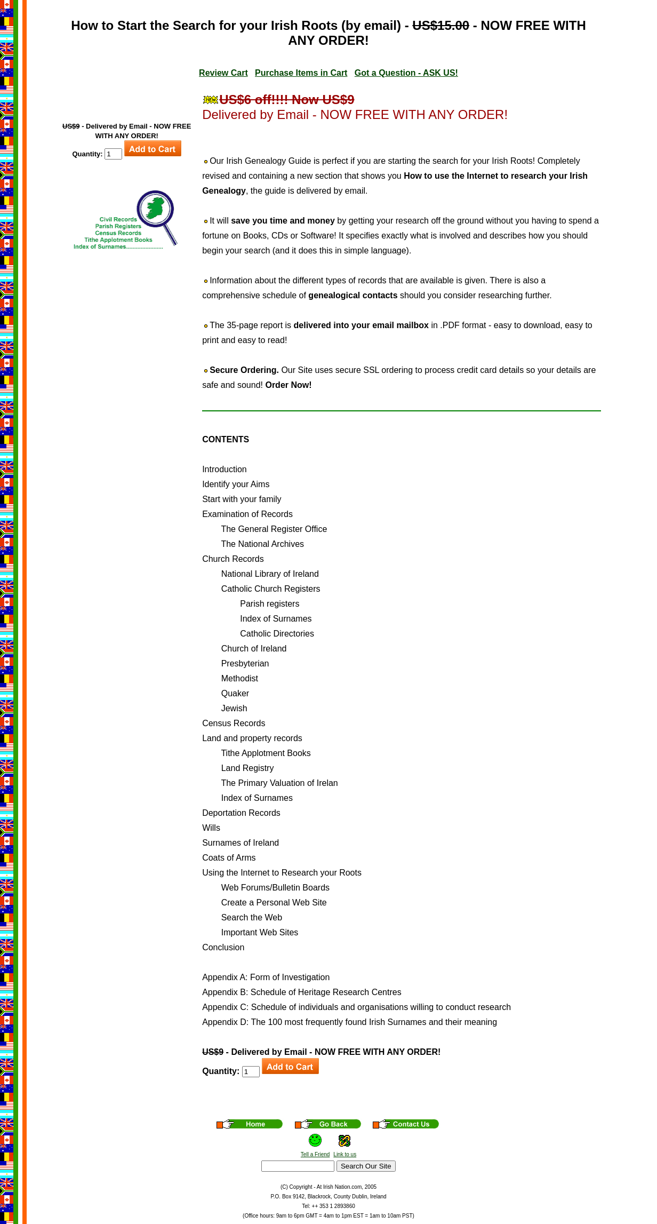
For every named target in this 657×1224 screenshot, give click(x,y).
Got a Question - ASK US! (406, 72)
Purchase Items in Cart (301, 72)
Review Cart (223, 72)
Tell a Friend (315, 1154)
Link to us (344, 1154)
